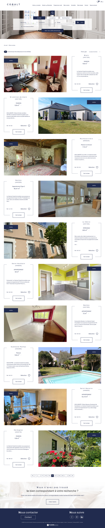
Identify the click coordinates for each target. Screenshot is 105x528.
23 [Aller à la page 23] (62, 475)
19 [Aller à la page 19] (49, 475)
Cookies (81, 522)
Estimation (49, 5)
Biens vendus (66, 5)
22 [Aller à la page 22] (59, 475)
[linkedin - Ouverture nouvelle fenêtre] (82, 517)
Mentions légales (60, 522)
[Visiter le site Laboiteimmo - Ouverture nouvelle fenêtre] (52, 525)
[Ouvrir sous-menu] (46, 5)
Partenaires (70, 522)
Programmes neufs (58, 5)
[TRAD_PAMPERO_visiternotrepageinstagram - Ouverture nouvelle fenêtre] (77, 517)
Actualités (73, 5)
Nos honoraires (48, 522)
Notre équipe (80, 5)
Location (39, 5)
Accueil (6, 45)
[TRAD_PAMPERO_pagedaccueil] (13, 7)
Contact (86, 5)
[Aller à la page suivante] (72, 475)
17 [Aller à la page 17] (42, 475)
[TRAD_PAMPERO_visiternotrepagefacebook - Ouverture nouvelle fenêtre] (72, 517)
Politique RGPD (76, 522)
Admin (65, 522)
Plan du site (54, 522)
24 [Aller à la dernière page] (69, 475)
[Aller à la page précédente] (32, 475)
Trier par (84, 52)
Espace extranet (93, 5)
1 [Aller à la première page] (35, 475)
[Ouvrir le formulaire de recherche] (80, 22)
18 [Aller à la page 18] (45, 475)
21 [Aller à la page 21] (56, 475)
